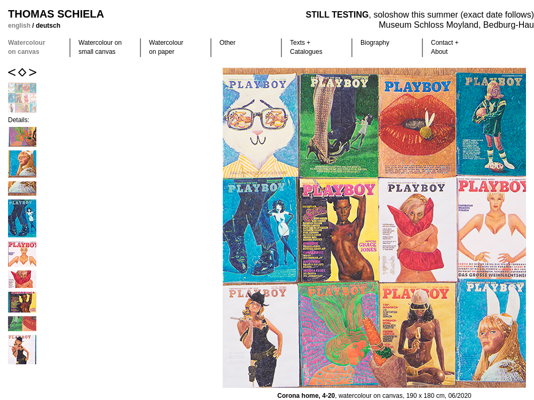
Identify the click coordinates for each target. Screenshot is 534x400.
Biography (374, 42)
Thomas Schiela (56, 14)
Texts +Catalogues (306, 47)
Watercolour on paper (166, 47)
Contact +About (445, 47)
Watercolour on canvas (26, 47)
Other (227, 42)
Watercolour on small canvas (100, 47)
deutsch (48, 25)
